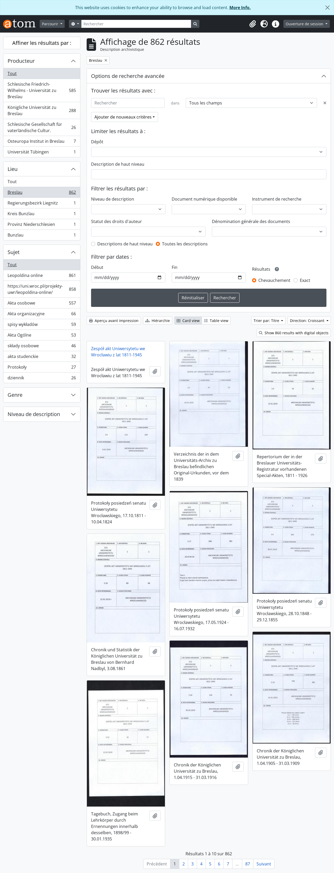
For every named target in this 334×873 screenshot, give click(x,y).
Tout (12, 73)
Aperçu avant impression (114, 320)
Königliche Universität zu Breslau (41, 110)
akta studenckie (41, 357)
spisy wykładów (41, 325)
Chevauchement (274, 280)
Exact (305, 280)
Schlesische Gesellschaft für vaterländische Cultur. (41, 127)
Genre (15, 394)
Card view (188, 320)
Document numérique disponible (204, 199)
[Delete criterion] (324, 103)
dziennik (41, 379)
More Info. (240, 7)
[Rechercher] (136, 24)
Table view (216, 320)
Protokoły (41, 368)
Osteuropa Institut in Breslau (41, 142)
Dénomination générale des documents (251, 221)
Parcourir (50, 23)
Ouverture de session (305, 23)
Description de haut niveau (117, 164)
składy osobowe (41, 347)
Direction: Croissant (307, 320)
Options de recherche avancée (127, 75)
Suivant (264, 864)
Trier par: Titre (267, 320)
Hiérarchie (157, 320)
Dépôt (97, 142)
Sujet (14, 252)
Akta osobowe (41, 304)
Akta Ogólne (41, 336)
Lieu (12, 168)
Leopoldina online (41, 276)
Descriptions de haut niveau (125, 244)
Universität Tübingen (41, 153)
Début (97, 267)
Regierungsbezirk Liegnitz (41, 204)
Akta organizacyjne (41, 315)
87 (247, 864)
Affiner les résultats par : (41, 42)
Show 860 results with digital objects (294, 332)
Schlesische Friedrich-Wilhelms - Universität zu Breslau (41, 90)
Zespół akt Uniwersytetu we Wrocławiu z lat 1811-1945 (118, 352)
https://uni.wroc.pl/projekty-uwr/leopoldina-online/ (41, 289)
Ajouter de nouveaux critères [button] (123, 117)
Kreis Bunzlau (41, 214)
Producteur (21, 60)
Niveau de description (34, 414)
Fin (174, 267)
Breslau (41, 193)
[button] (252, 24)
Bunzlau (41, 236)
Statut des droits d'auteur (116, 221)
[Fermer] (327, 7)
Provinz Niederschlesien (41, 225)
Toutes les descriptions (185, 244)
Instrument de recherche (276, 199)
